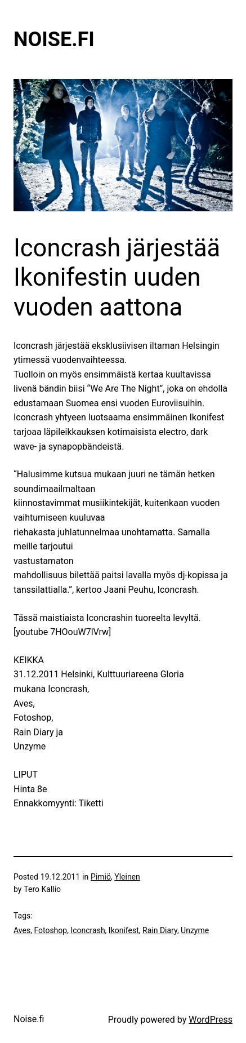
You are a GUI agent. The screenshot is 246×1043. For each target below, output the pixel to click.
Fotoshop (50, 930)
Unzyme (195, 930)
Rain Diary (159, 930)
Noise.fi (54, 39)
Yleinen (127, 876)
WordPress (210, 1019)
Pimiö (101, 876)
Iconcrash (87, 930)
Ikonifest (124, 930)
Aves (22, 930)
